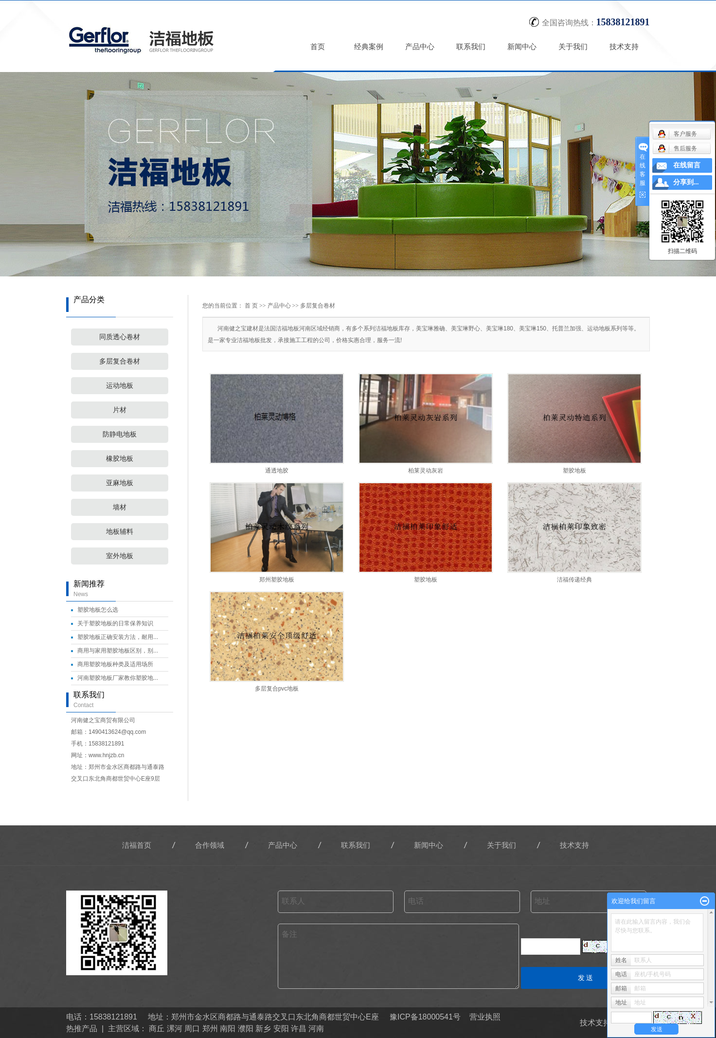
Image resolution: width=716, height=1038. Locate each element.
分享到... (686, 182)
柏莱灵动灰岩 (425, 470)
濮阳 (245, 1028)
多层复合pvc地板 (277, 688)
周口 (192, 1028)
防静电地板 (120, 434)
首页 (318, 46)
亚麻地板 (119, 483)
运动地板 (119, 385)
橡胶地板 (119, 458)
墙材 (119, 507)
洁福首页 (136, 845)
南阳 (227, 1028)
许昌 (298, 1028)
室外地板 (119, 556)
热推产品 (81, 1028)
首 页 (251, 305)
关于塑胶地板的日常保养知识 (115, 623)
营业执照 (485, 1017)
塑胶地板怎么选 (97, 609)
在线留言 (686, 165)
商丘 (156, 1028)
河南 (316, 1028)
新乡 (263, 1028)
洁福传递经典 (574, 579)
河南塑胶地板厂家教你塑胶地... (117, 677)
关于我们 (573, 46)
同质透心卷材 (119, 337)
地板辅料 (119, 531)
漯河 (174, 1028)
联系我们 (471, 46)
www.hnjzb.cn (106, 755)
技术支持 (624, 46)
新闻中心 (522, 46)
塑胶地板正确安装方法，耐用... (117, 637)
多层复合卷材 (119, 361)
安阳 (281, 1028)
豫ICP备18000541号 (425, 1017)
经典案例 (369, 46)
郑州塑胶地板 (276, 579)
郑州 (210, 1028)
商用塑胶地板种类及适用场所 (115, 664)
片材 (119, 410)
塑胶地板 (574, 470)
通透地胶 (276, 470)
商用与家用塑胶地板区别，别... (117, 650)
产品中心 (420, 46)
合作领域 (209, 845)
